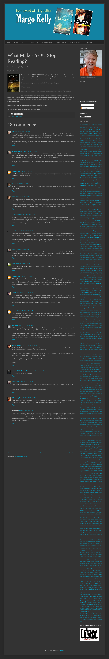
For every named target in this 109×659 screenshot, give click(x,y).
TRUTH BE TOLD (84, 563)
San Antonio (96, 472)
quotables (82, 453)
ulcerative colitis (88, 565)
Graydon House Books (90, 285)
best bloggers (91, 166)
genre (88, 279)
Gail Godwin (87, 277)
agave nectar (92, 135)
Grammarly (82, 285)
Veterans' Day (83, 574)
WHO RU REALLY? (85, 585)
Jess (13, 184)
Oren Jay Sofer (83, 422)
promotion (94, 442)
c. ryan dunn (96, 198)
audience (97, 153)
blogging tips (89, 175)
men (97, 382)
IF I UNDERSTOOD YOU (95, 314)
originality (92, 422)
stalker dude (88, 505)
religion (94, 464)
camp (87, 200)
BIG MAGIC (85, 169)
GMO (91, 281)
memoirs (94, 382)
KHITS (87, 345)
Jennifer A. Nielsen (97, 329)
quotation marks (89, 453)
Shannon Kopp (98, 486)
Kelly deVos (99, 341)
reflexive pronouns (87, 462)
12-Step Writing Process (92, 124)
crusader (95, 231)
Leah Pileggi (95, 354)
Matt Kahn (97, 376)
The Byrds (96, 526)
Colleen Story (91, 217)
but (93, 197)
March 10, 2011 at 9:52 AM (27, 292)
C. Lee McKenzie (89, 198)
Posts (83, 105)
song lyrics (86, 497)
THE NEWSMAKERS (89, 547)
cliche (98, 215)
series (87, 486)
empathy (97, 255)
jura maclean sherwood (88, 336)
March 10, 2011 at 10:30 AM (29, 345)
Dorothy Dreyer (84, 246)
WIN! (100, 585)
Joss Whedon (99, 334)
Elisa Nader (83, 251)
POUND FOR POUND (89, 437)
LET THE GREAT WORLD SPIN (87, 358)
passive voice (94, 427)
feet (101, 264)
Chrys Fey (90, 213)
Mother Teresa (91, 389)
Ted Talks (89, 521)
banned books (90, 160)
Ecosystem (99, 246)
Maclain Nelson (88, 369)
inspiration (93, 320)
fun (101, 275)
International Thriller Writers (86, 321)
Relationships (99, 462)
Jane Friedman (98, 325)
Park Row (87, 427)
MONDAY (82, 389)
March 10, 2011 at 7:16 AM (21, 249)
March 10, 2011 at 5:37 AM (31, 151)
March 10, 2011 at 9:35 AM (25, 276)
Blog (8, 42)
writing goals (92, 602)
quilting (100, 451)
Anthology (96, 146)
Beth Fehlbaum (86, 168)
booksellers (82, 189)
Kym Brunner (83, 351)
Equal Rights (91, 257)
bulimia (90, 197)
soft (101, 494)
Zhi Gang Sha (95, 619)
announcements (90, 146)
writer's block (83, 594)
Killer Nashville (92, 345)
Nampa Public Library (96, 396)
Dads (93, 233)
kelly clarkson (93, 341)
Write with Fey (98, 591)
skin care (94, 494)
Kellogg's (87, 341)
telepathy (94, 523)
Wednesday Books (93, 579)
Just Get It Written (98, 336)
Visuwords (96, 574)
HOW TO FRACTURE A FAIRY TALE (92, 301)
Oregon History (98, 420)
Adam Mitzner (83, 133)
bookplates (94, 187)
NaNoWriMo (83, 398)
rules (81, 472)
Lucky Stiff (88, 367)
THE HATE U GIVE (95, 539)
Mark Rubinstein (98, 372)
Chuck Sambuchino (97, 213)
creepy (100, 228)
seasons (82, 481)
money (86, 389)
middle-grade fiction (89, 385)
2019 (99, 124)
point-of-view (83, 435)
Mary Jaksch (99, 374)
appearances (84, 149)
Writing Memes (93, 604)
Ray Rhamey (83, 459)
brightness (99, 193)
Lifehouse (91, 360)
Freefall (91, 273)
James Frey (87, 325)
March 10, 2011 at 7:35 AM (23, 263)
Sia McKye (99, 490)
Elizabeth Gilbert (94, 253)
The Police (89, 548)
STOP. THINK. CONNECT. (94, 510)
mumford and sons (87, 393)
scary (85, 477)
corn (97, 224)
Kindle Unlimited (97, 347)
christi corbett (83, 211)
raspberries (99, 457)
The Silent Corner (98, 552)
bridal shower (94, 193)
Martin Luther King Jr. (90, 374)
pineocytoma (91, 431)
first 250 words (89, 268)
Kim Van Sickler (84, 347)
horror (100, 299)
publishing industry (96, 448)
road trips (95, 468)
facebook (100, 261)
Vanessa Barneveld (84, 572)
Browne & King (98, 195)
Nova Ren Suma (87, 413)
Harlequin (92, 292)
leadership (89, 354)
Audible (93, 153)
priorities (85, 442)
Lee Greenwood (93, 356)
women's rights (95, 587)
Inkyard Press (87, 318)
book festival (95, 181)
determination (99, 241)
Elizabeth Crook (87, 253)
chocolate (94, 209)
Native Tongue (83, 405)
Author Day (93, 155)
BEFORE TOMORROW (89, 164)
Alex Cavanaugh (87, 137)
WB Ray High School (97, 578)
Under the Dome (84, 567)
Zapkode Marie (83, 619)
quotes (95, 453)
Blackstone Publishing (85, 173)
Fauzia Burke (95, 263)
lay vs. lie (99, 352)
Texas (100, 525)
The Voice (93, 554)
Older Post (71, 453)
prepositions (99, 438)
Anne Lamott (83, 146)
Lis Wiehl (82, 362)
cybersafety (88, 233)
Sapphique (82, 473)
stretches (88, 514)
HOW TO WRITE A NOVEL (95, 305)
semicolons (89, 484)
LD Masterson (83, 354)
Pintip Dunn (97, 431)
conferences (98, 220)
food (81, 273)
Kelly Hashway (83, 343)
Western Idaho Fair (94, 581)
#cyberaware (83, 124)
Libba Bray (82, 360)
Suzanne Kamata (98, 517)
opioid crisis (87, 420)
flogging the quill (92, 272)
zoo (81, 621)
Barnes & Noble (98, 160)
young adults (84, 617)
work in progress (92, 589)
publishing (88, 448)
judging (81, 336)
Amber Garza (88, 140)
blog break (99, 173)
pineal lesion (85, 431)
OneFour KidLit (93, 416)
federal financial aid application (93, 264)
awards (92, 159)
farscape (90, 263)
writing (83, 600)
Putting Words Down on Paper (91, 449)
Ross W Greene (94, 470)
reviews (100, 466)
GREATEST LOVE (84, 286)
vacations (99, 570)
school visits (89, 479)
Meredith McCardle (17, 151)
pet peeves (96, 429)
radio (86, 455)
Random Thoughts (88, 457)
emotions (93, 255)
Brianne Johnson (87, 193)
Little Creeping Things (89, 363)
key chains (82, 345)
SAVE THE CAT (96, 474)
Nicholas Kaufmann (92, 409)
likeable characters (98, 360)
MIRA (96, 387)
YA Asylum (88, 613)
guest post (86, 288)
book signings (92, 185)
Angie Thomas (87, 144)
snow (98, 494)
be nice (86, 162)
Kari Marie (15, 325)
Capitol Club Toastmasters (95, 202)
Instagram (99, 320)
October (93, 413)
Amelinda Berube (97, 140)
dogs (81, 244)
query (100, 449)
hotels (81, 301)
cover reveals (83, 228)
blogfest (82, 175)
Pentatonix (91, 429)
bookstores (93, 189)
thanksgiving (83, 526)
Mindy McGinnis (89, 387)
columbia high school (92, 219)
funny (81, 277)
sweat (89, 519)
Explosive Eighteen (92, 261)
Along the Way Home (96, 138)
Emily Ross (82, 255)
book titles (99, 185)
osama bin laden (98, 422)
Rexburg (87, 468)
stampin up (93, 505)
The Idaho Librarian (95, 541)
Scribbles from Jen (97, 479)
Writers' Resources (76, 42)
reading (86, 461)
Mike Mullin (98, 385)
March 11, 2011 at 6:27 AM (30, 398)
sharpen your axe (84, 488)
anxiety (90, 147)
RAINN (89, 455)
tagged (96, 519)
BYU (83, 198)
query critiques (83, 451)
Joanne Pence (83, 332)
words (85, 589)
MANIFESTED (89, 371)
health (96, 294)
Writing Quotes (89, 606)
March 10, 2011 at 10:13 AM (25, 311)
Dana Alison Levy (98, 233)
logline (91, 365)
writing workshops (96, 608)
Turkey (90, 563)
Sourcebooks (92, 499)
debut (88, 241)
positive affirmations (94, 435)
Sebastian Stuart (88, 481)
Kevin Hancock (98, 343)
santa (100, 472)
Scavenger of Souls (93, 477)
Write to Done (90, 591)
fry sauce (90, 275)
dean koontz (95, 237)
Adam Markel (98, 131)
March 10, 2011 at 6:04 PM (27, 381)
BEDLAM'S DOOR (97, 162)
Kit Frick (87, 349)
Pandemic (85, 426)
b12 (101, 158)
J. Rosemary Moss (17, 398)
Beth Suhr (91, 168)
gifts (98, 279)
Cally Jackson (16, 214)
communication (83, 220)
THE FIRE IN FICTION (92, 536)
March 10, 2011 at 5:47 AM (25, 171)
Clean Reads (94, 215)
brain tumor (94, 191)
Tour (88, 561)
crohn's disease (83, 231)
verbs (100, 572)
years (95, 615)
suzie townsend (83, 519)
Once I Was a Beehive (96, 415)
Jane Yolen (88, 327)
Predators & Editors (90, 438)
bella (97, 164)
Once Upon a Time (84, 416)
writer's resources (93, 596)
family (86, 263)
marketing (82, 374)
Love (84, 367)
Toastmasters (92, 559)
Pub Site (100, 444)
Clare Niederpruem (87, 215)
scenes (100, 477)
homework (87, 299)
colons (100, 217)
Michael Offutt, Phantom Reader (21, 371)
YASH (91, 615)
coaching (86, 217)
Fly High (100, 272)
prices (97, 440)
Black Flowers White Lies (89, 171)
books (100, 188)
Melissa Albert (91, 380)
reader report (89, 459)
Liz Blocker (87, 365)
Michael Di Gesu (16, 345)
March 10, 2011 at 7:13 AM (28, 231)
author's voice (89, 157)
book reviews (15, 116)
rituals (91, 468)
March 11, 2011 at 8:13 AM (26, 410)
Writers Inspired (97, 598)
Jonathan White (95, 332)
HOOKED (96, 299)
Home (41, 453)
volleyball (82, 576)
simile (88, 492)
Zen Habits (89, 619)
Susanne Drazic (89, 517)
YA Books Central (95, 613)
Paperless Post (98, 426)
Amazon (82, 140)
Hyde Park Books (84, 307)
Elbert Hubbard (98, 250)
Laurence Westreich (93, 352)
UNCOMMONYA (97, 565)
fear (85, 264)
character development (86, 206)
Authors (94, 157)
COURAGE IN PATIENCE (95, 226)
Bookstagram (88, 189)
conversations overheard (86, 224)
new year (85, 409)
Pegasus (86, 429)
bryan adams (83, 197)
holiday (100, 297)
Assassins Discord (92, 151)
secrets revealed (97, 481)
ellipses (100, 253)
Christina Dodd (92, 211)
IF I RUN (85, 314)
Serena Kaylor (83, 486)
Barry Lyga (82, 162)
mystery (91, 395)
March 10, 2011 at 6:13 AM (22, 184)
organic (88, 422)
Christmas (99, 211)
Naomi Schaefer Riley (92, 398)
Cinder (81, 215)
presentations (83, 440)
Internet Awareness (97, 321)
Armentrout (90, 149)
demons (92, 241)
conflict (82, 222)
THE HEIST (88, 541)
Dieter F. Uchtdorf (89, 242)
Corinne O (15, 311)
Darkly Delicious (93, 235)
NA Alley (86, 396)
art (93, 149)
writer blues (83, 593)
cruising (90, 231)
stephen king (83, 508)
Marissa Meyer (90, 372)
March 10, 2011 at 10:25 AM (26, 325)
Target (85, 521)
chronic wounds (83, 213)
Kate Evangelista (86, 340)
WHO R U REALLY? (94, 583)
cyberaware (82, 233)
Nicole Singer (83, 411)
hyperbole (90, 307)
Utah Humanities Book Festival (90, 570)
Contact (90, 42)
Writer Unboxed (98, 592)
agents (97, 135)
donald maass (98, 244)
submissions (98, 514)
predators (82, 438)
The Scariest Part (95, 550)
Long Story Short (98, 365)
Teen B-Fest (96, 521)
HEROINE (97, 296)
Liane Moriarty (98, 358)
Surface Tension (83, 516)
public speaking (85, 446)
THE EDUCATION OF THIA (90, 530)
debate (86, 239)
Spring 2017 (90, 503)
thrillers (99, 556)
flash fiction (88, 270)
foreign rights (86, 273)
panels (88, 426)
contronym (99, 222)
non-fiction (91, 411)
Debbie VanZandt (92, 239)
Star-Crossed (99, 505)
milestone (82, 387)
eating (94, 246)
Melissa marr (83, 382)
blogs (95, 175)
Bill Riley (91, 169)
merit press (98, 384)
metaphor (82, 385)
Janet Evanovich (94, 327)
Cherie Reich (15, 292)
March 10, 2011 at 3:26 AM (23, 131)
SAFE (84, 472)
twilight (95, 563)
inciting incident (87, 316)
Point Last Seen (98, 433)
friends (86, 275)
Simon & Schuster (94, 492)
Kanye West (82, 338)
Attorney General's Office (85, 153)
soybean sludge (83, 501)
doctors (100, 242)
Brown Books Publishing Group (87, 195)
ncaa (98, 405)
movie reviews (95, 391)
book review (94, 183)
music (87, 395)
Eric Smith (97, 257)
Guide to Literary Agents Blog (95, 288)
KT (13, 249)
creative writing (94, 228)
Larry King (95, 351)
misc (100, 387)
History (95, 297)
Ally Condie (87, 138)
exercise (85, 261)
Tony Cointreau (98, 559)
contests (87, 222)
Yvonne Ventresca (97, 617)
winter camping (88, 587)
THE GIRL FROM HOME (96, 537)
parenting (82, 427)
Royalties (100, 470)
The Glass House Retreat (85, 539)
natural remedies (92, 405)
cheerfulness (91, 208)
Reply (13, 145)
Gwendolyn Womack (84, 290)
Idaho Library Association (92, 310)
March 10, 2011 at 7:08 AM (27, 214)
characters (95, 206)
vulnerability (93, 576)
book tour (82, 187)
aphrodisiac (94, 147)
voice (100, 574)
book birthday (87, 179)
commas (100, 219)
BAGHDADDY (83, 160)
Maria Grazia (83, 372)
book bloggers (95, 179)
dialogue (82, 242)
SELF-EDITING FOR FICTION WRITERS (91, 483)
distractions (95, 242)
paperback (92, 426)
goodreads (86, 283)
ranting (20, 116)
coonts (93, 224)
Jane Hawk (82, 327)
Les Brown (99, 356)
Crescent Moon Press (84, 230)
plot (88, 433)
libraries (87, 360)
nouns (81, 413)
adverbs (87, 135)
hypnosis (94, 307)
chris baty (99, 209)
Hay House (92, 294)
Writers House (88, 598)
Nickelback (99, 409)
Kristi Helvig (99, 349)
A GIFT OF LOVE (88, 125)
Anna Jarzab (99, 144)
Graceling (92, 283)
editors (96, 248)
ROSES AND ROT (86, 470)
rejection (93, 462)
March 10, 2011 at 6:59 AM (23, 196)
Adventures (82, 135)
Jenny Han (88, 331)
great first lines (98, 285)
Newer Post (11, 453)
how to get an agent (85, 303)
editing (86, 248)
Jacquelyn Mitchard (93, 323)
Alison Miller (94, 137)
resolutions (91, 466)
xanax (97, 611)
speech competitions (93, 501)
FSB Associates (96, 275)
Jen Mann (90, 329)
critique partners (93, 230)
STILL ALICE (83, 510)
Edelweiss (82, 248)
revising (82, 468)
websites (82, 579)
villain (91, 574)
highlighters (91, 297)
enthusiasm (86, 257)
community (91, 220)
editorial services (91, 248)
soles (81, 495)
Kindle (91, 347)
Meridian (92, 383)
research (86, 466)
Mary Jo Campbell (84, 376)
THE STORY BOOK (85, 554)
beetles (81, 164)
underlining (92, 567)
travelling (97, 561)
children (89, 209)
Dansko (81, 235)
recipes (90, 460)
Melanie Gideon (83, 380)
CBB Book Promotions (90, 204)
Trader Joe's (91, 561)
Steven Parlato (98, 508)
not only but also (98, 411)
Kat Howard (97, 338)
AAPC (84, 131)
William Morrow (95, 585)
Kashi (93, 338)
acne (87, 131)
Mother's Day (99, 389)
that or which (89, 526)
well (81, 581)
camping (97, 200)
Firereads (82, 268)
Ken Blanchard (90, 343)
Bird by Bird (96, 169)
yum (91, 617)
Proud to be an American (85, 444)
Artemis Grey (98, 149)
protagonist (99, 442)
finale (96, 266)
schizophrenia (83, 479)
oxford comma (87, 424)
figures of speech (91, 266)
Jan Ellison (92, 325)
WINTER (82, 587)
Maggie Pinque (95, 369)
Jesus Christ (99, 331)
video (88, 574)
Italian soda (82, 323)
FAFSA (81, 263)
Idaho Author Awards (91, 308)
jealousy (85, 329)
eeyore (81, 250)
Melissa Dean (15, 381)
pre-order (100, 437)
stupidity (92, 514)
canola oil (86, 202)
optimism (92, 420)
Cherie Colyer (83, 209)
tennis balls (99, 523)
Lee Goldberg (87, 356)
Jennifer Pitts (83, 331)
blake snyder (93, 173)
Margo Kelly (98, 371)
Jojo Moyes (88, 332)
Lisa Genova (95, 362)
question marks (93, 451)
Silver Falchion (83, 492)
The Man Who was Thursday (92, 543)
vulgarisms (87, 576)
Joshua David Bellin (89, 334)
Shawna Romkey (92, 488)
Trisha (14, 131)
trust (101, 561)
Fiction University (84, 266)
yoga (100, 615)
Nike (87, 411)
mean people (91, 378)
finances (100, 266)
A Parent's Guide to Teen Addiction (92, 127)
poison (88, 435)
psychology (94, 444)
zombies (100, 619)
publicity (93, 446)
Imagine (82, 316)
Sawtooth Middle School (86, 475)
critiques (100, 230)
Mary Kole (91, 376)
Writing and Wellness (91, 600)
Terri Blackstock (87, 525)
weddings (86, 579)
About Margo (47, 42)
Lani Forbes (90, 351)
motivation (89, 391)
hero (93, 296)
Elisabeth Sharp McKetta (92, 251)
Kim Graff (99, 345)
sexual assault (92, 486)
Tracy (13, 196)
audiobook (86, 155)
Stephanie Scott (98, 506)
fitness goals (82, 270)
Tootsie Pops (83, 561)
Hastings (85, 294)
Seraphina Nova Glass (97, 484)
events (86, 259)
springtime (96, 503)
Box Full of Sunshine (87, 191)
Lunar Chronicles (94, 367)
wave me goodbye (88, 578)
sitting (90, 494)
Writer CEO (90, 592)
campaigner (91, 200)
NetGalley (93, 407)
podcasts (91, 433)
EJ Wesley (91, 250)
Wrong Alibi (92, 611)
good (81, 283)
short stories (93, 490)
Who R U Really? (20, 42)
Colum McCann (83, 218)
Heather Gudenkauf (88, 296)
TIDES (81, 557)
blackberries (99, 171)
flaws (100, 270)
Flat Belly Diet (95, 270)
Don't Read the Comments (88, 244)
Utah (81, 570)
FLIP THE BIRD (84, 272)
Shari (13, 263)
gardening (94, 277)
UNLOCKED (88, 569)
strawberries (82, 514)
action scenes (92, 131)
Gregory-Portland (94, 286)
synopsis (92, 519)
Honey (91, 299)
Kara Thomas (88, 338)
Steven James (91, 508)
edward (100, 248)
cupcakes (100, 231)
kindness (82, 349)
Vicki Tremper (16, 231)
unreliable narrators (97, 568)
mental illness (86, 383)
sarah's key (88, 473)
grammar (99, 283)
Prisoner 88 (89, 442)
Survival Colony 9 (91, 516)
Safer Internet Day (90, 472)
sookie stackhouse (94, 497)
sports (86, 503)
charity (100, 206)
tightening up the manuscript (91, 557)
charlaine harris (83, 208)
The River (88, 550)
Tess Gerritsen (95, 525)
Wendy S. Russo (86, 581)
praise (96, 437)
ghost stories (93, 279)
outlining (82, 424)
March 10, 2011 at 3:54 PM (38, 371)
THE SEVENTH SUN (88, 552)
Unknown (14, 171)
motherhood (82, 391)
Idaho (85, 308)
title (87, 559)
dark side (86, 235)
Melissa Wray (89, 382)
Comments (84, 108)
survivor (97, 516)
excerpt (94, 259)
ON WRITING (87, 415)
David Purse (89, 237)
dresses (90, 246)
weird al (100, 579)
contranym (93, 222)
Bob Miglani (93, 177)
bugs (87, 197)
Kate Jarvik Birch (95, 340)
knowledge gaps (92, 349)
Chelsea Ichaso (98, 208)
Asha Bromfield (83, 151)
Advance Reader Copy (95, 133)
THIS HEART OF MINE (92, 556)
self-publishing (83, 484)
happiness (86, 292)
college (96, 217)
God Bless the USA (97, 281)
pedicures (82, 429)
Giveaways (86, 281)
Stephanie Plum (89, 506)
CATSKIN (82, 204)
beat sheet (91, 162)
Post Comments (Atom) (21, 456)
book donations (87, 181)
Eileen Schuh (86, 250)
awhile (97, 158)
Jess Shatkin (93, 331)
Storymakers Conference (96, 512)
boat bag (88, 177)
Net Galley (87, 407)
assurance (100, 151)
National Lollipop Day (88, 404)
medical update (98, 378)
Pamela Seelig (94, 424)
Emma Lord (88, 255)
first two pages (98, 268)
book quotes (87, 183)
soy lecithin (99, 499)
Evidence (90, 259)
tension (81, 525)
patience (100, 427)
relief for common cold (86, 464)
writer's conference (92, 594)
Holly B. (82, 299)
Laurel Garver (86, 352)
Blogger (61, 650)
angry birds (93, 144)
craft (89, 228)
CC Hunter (99, 204)
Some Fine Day (86, 495)
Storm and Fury (84, 512)
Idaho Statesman (91, 312)
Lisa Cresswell (88, 362)
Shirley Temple (86, 490)
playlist (85, 433)
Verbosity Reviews (94, 572)
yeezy (97, 615)
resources (96, 466)
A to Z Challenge (94, 129)
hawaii (88, 294)
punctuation (82, 449)
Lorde (81, 367)
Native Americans (98, 404)
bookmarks (89, 187)
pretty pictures (91, 440)
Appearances (61, 42)
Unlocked (34, 42)
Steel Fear (82, 506)
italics (87, 323)
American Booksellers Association (88, 142)
